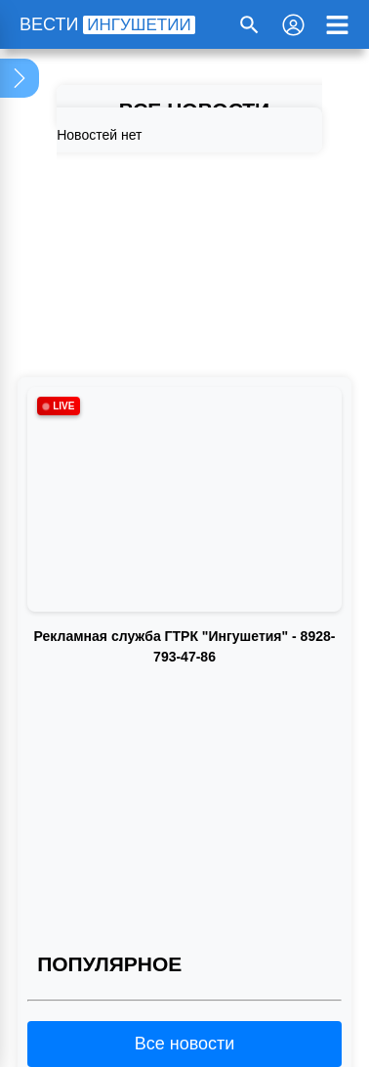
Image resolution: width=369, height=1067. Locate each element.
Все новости (185, 1043)
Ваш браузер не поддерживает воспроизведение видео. (184, 746)
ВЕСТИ (107, 24)
